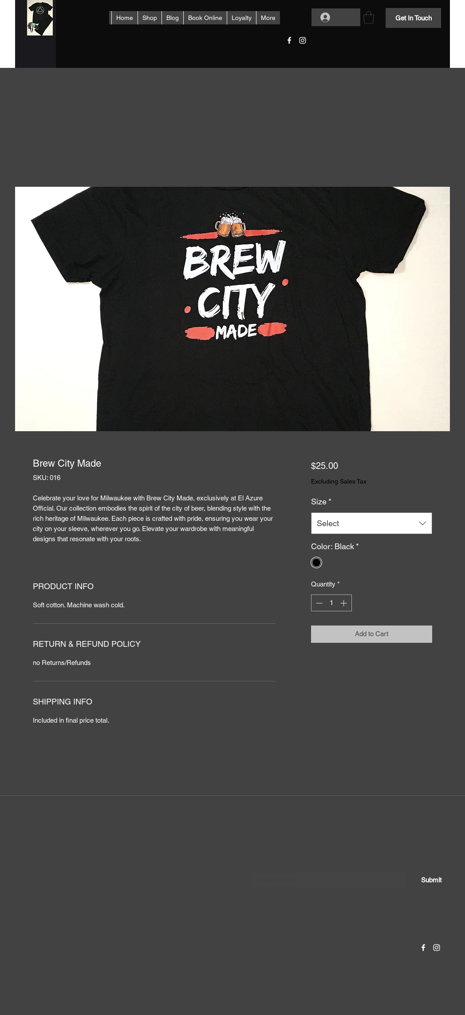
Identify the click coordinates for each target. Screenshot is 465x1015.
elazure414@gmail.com (60, 863)
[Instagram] (302, 40)
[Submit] (431, 880)
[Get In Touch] (413, 18)
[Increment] (345, 603)
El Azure (42, 823)
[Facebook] (289, 40)
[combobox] (371, 523)
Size (321, 501)
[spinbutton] (331, 603)
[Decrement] (318, 603)
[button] (368, 17)
